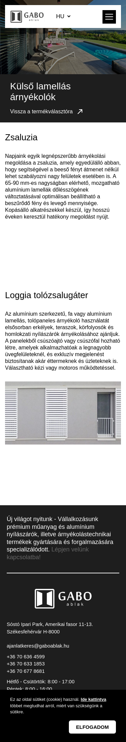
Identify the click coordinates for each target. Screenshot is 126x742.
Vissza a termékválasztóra (47, 112)
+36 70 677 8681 (26, 671)
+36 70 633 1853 (26, 663)
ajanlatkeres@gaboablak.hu (38, 646)
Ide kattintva (93, 699)
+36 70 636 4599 (26, 656)
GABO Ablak (27, 16)
